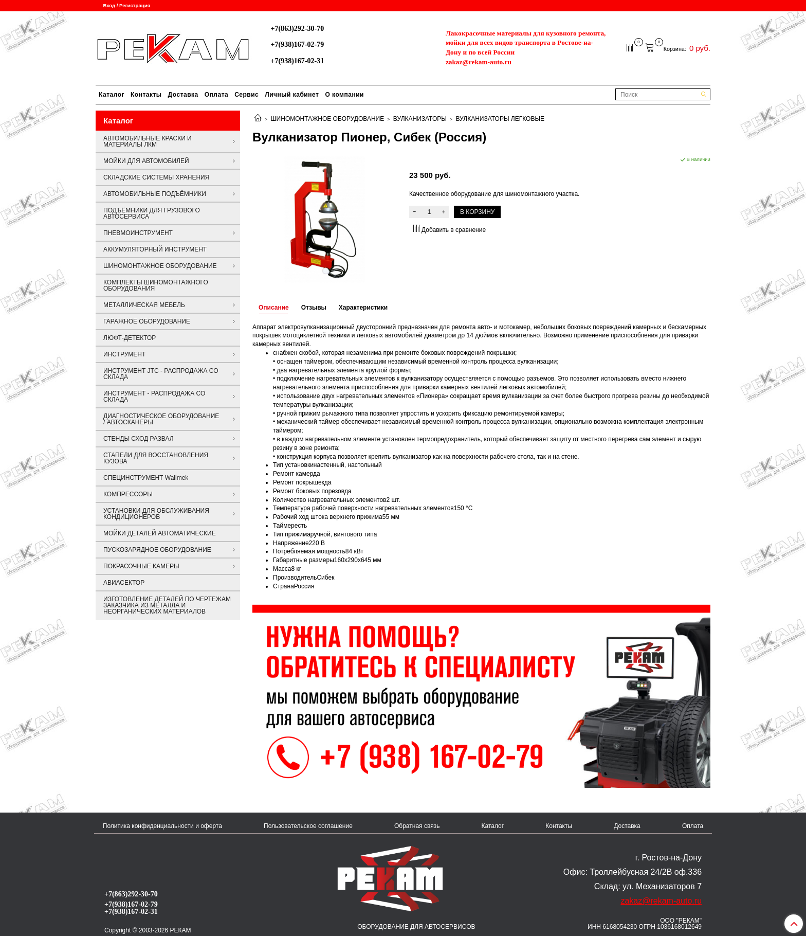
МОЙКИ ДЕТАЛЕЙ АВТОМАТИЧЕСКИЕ (159, 533)
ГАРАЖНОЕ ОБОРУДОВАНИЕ (146, 321)
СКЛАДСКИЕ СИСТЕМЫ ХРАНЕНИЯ (156, 177)
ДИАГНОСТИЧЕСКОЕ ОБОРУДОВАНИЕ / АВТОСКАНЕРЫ (161, 419)
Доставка (183, 94)
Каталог (111, 94)
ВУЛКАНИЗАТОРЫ (420, 118)
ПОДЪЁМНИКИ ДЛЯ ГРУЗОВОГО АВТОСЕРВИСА (151, 213)
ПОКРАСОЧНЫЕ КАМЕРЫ (141, 566)
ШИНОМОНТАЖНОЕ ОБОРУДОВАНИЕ (327, 118)
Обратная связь (416, 826)
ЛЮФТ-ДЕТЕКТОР (129, 337)
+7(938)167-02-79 (297, 44)
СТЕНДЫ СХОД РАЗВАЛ (138, 438)
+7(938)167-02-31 (297, 61)
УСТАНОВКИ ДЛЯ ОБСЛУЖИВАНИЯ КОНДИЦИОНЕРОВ (156, 513)
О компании (344, 94)
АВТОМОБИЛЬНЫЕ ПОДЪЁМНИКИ (154, 193)
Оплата (216, 94)
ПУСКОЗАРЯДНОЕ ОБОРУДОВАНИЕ (157, 549)
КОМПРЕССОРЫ (128, 494)
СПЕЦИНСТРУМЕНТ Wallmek (145, 477)
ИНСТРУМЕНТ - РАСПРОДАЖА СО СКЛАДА (154, 396)
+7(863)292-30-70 (297, 28)
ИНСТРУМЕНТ (124, 354)
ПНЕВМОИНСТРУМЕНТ (138, 233)
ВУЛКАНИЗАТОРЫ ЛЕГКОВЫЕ (499, 118)
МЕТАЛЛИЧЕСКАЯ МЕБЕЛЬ (144, 305)
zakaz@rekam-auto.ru (478, 62)
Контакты (146, 94)
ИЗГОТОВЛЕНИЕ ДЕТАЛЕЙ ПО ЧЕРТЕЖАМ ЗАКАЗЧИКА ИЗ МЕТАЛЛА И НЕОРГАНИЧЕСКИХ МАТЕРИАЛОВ (167, 605)
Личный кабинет (292, 94)
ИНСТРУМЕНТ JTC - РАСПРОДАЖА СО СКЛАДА (160, 374)
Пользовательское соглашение (308, 826)
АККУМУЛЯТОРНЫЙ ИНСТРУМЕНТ (155, 249)
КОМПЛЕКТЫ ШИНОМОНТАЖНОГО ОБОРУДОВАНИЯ (155, 285)
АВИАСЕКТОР (123, 582)
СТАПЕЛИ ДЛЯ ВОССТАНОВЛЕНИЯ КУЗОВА (155, 458)
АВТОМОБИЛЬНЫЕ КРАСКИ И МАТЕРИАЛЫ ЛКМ (147, 141)
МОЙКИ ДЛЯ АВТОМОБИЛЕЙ (146, 161)
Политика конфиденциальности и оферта (162, 826)
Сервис (246, 94)
